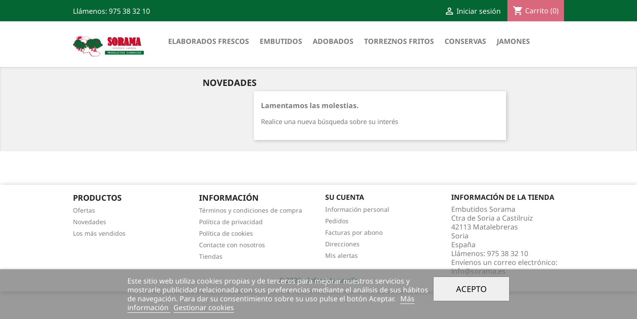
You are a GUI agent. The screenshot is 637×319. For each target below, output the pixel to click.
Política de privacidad (231, 222)
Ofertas (84, 210)
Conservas (465, 41)
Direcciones (342, 244)
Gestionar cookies (203, 307)
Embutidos (281, 41)
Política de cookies (226, 233)
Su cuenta (344, 197)
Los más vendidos (99, 233)
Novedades (89, 222)
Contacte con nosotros (232, 245)
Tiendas (211, 256)
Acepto (471, 288)
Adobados (333, 41)
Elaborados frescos (208, 41)
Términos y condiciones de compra (250, 210)
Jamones (513, 41)
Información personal (357, 209)
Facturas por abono (354, 232)
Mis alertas (341, 255)
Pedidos (337, 221)
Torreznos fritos (399, 41)
